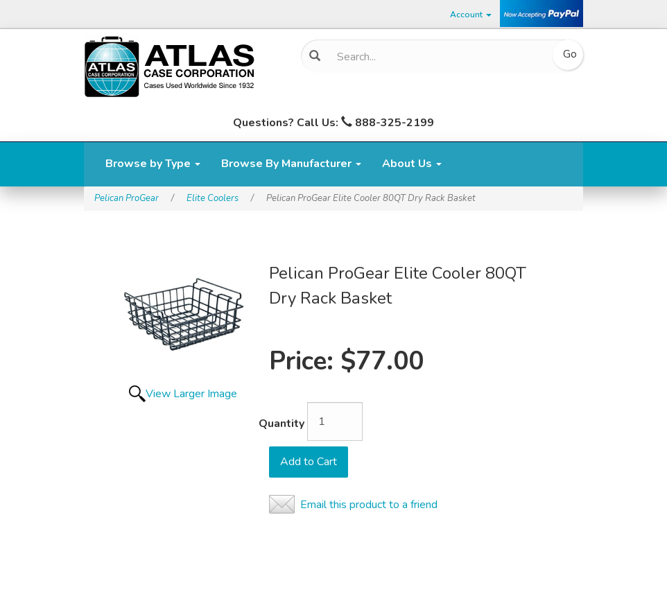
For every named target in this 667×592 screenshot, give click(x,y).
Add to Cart (308, 461)
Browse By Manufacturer (291, 163)
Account (471, 14)
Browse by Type (152, 163)
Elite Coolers (213, 198)
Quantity (281, 423)
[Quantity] (335, 421)
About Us (412, 163)
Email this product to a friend (369, 504)
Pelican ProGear (126, 198)
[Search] (437, 57)
